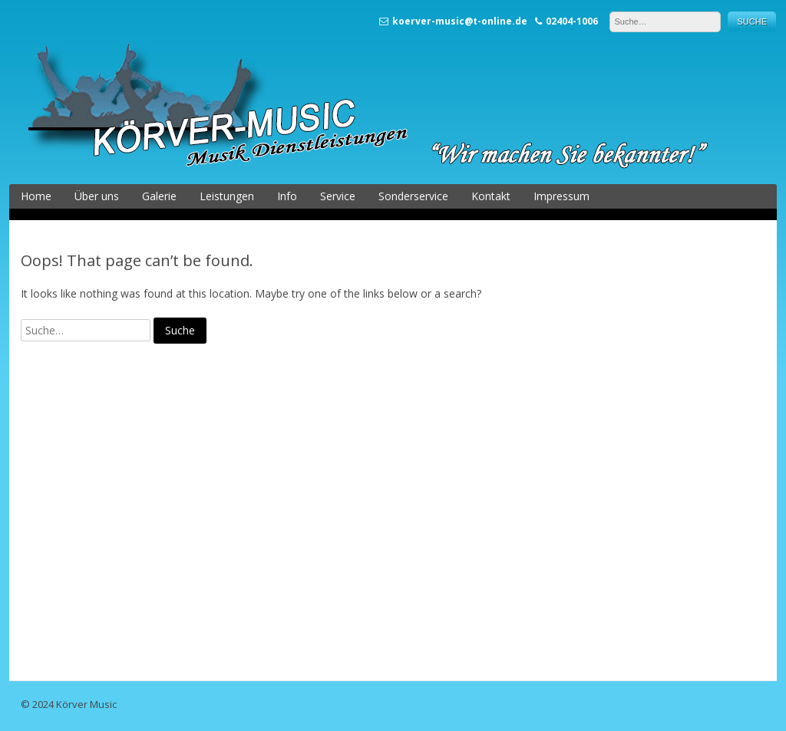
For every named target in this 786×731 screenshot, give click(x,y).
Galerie (159, 196)
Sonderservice (413, 196)
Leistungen (227, 196)
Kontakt (490, 196)
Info (287, 196)
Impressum (561, 196)
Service (337, 196)
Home (36, 196)
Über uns (96, 196)
